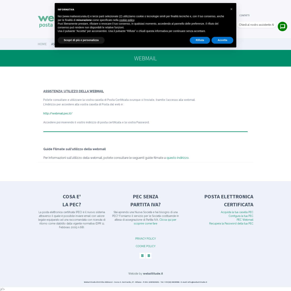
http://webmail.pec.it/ (57, 113)
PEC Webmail (245, 219)
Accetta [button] (222, 40)
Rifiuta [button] (200, 40)
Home (42, 44)
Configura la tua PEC (241, 215)
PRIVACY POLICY (145, 238)
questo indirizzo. (178, 158)
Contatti (244, 15)
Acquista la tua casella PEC (237, 212)
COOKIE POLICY (146, 246)
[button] (231, 9)
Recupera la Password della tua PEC (231, 223)
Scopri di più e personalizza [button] (81, 40)
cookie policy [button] (126, 20)
